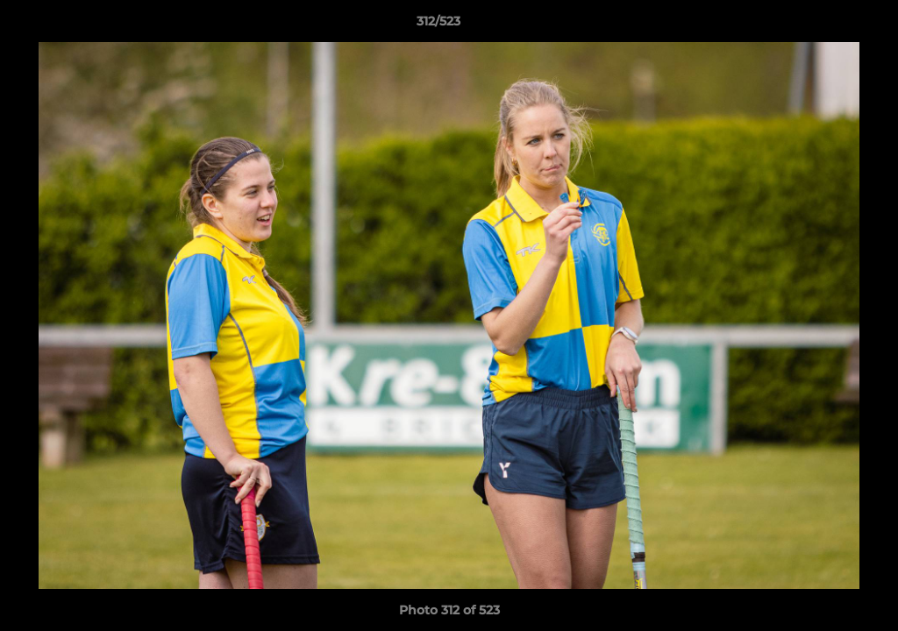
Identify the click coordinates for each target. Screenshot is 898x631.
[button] (824, 25)
